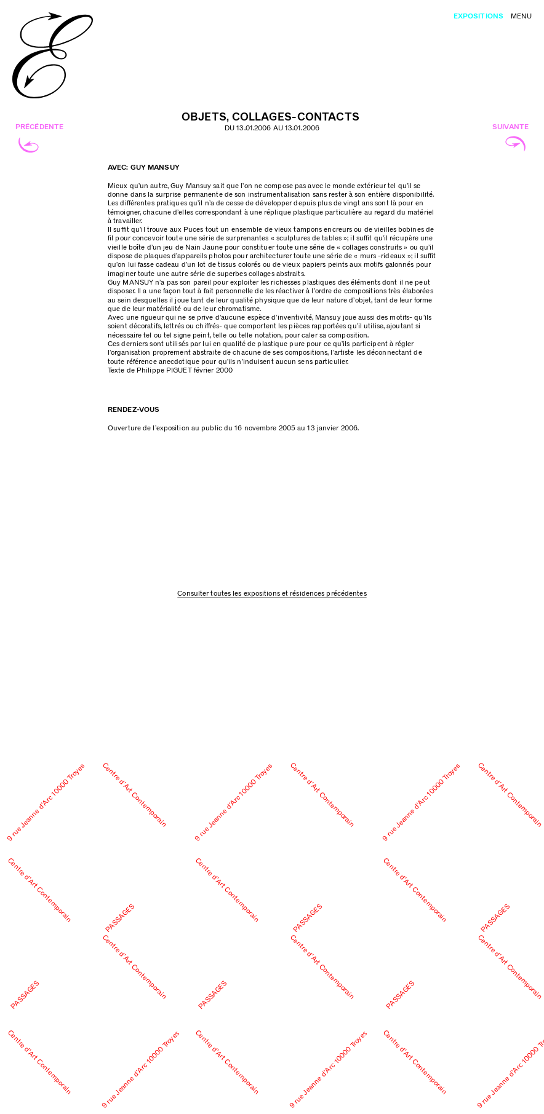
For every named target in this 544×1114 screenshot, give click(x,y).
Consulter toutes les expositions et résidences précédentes (271, 594)
